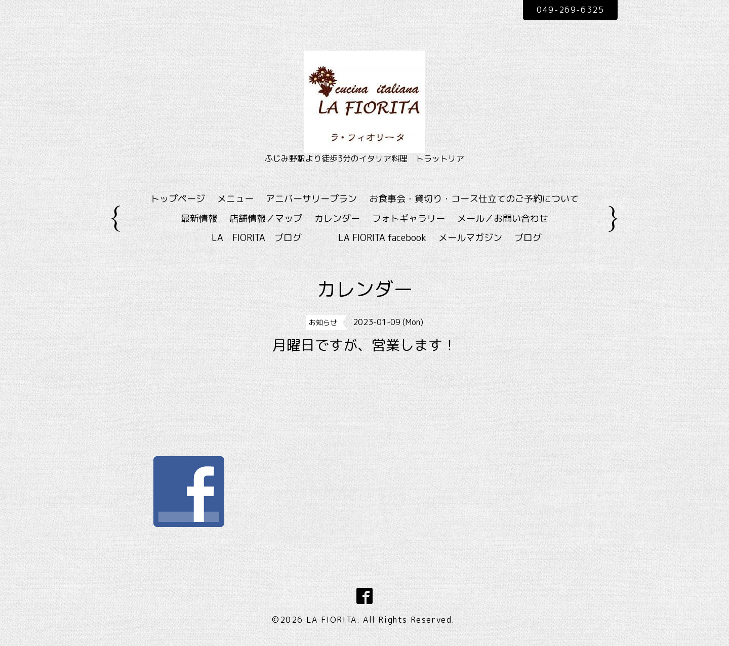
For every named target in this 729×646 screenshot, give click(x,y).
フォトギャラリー (408, 218)
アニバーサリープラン (311, 198)
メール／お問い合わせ (502, 218)
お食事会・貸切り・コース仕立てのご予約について (474, 198)
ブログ (528, 237)
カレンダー (337, 218)
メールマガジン (470, 237)
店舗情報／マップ (265, 218)
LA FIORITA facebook (382, 237)
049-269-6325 (570, 9)
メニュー (235, 198)
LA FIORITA (331, 619)
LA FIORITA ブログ (271, 237)
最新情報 (199, 218)
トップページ (177, 198)
